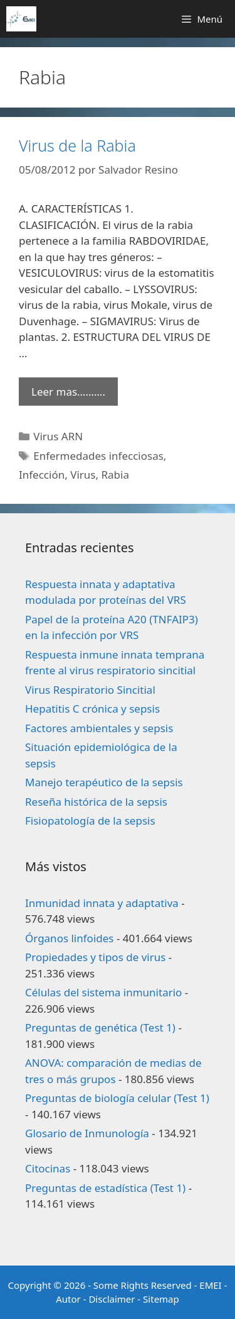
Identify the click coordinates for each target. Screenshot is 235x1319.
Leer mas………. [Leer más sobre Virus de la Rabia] (68, 391)
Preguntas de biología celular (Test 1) (117, 1098)
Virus (82, 474)
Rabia (115, 474)
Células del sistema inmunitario (103, 992)
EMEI (211, 1285)
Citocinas (47, 1168)
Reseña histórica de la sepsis (96, 801)
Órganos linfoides (69, 938)
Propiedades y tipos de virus (95, 957)
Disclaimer (111, 1299)
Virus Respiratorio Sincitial (90, 689)
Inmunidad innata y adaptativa (102, 903)
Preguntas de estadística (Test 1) (105, 1188)
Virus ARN (58, 436)
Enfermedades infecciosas (98, 455)
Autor (68, 1299)
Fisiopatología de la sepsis (90, 820)
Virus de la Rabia (77, 145)
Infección (42, 474)
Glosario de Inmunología (87, 1133)
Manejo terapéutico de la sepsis (104, 782)
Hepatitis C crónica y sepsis (92, 708)
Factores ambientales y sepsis (99, 728)
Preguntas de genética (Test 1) (100, 1027)
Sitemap (161, 1299)
